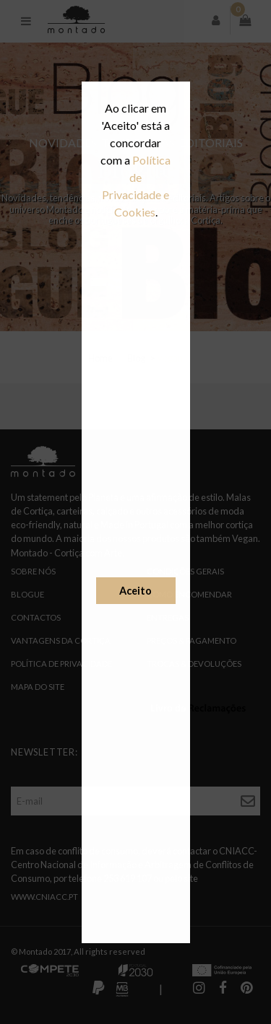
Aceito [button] (135, 591)
